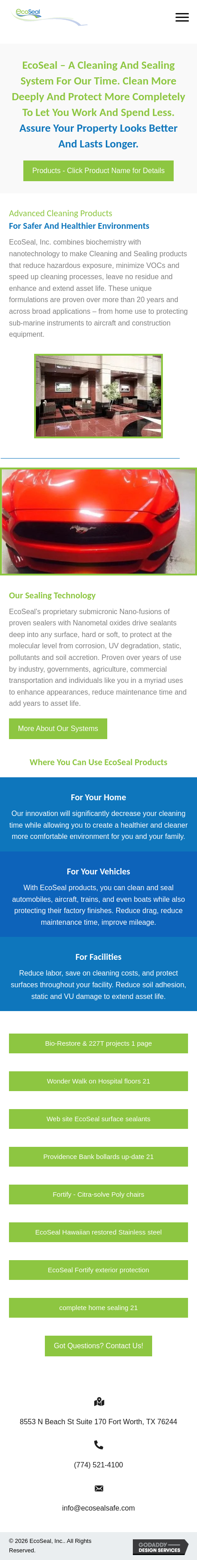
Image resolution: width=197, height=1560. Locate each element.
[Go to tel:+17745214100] (98, 1445)
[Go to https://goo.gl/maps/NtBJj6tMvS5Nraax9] (98, 1401)
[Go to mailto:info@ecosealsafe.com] (98, 1488)
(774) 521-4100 (98, 1465)
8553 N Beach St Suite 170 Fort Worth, (98, 1422)
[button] (182, 17)
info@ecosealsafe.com (98, 1508)
